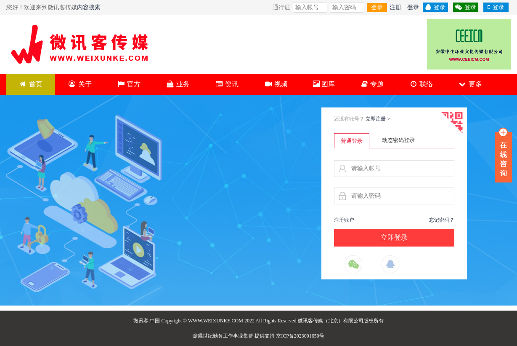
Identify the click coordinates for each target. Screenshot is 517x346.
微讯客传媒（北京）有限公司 (330, 321)
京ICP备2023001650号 (300, 336)
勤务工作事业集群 (233, 336)
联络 (421, 84)
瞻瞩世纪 (203, 336)
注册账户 (344, 220)
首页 (31, 84)
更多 (470, 84)
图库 (324, 84)
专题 (372, 84)
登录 (377, 7)
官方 (129, 84)
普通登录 (352, 141)
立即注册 (378, 119)
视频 (276, 84)
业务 (178, 84)
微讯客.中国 (146, 321)
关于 (80, 84)
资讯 (227, 84)
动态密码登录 (398, 140)
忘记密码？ (441, 220)
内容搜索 (89, 7)
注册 (395, 7)
